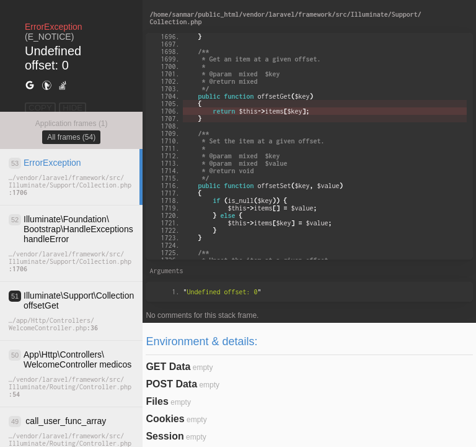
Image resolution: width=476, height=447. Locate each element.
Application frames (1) (71, 123)
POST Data (171, 384)
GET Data (168, 366)
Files (157, 401)
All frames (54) (71, 137)
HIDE (72, 107)
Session (164, 436)
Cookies (165, 418)
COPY (40, 107)
